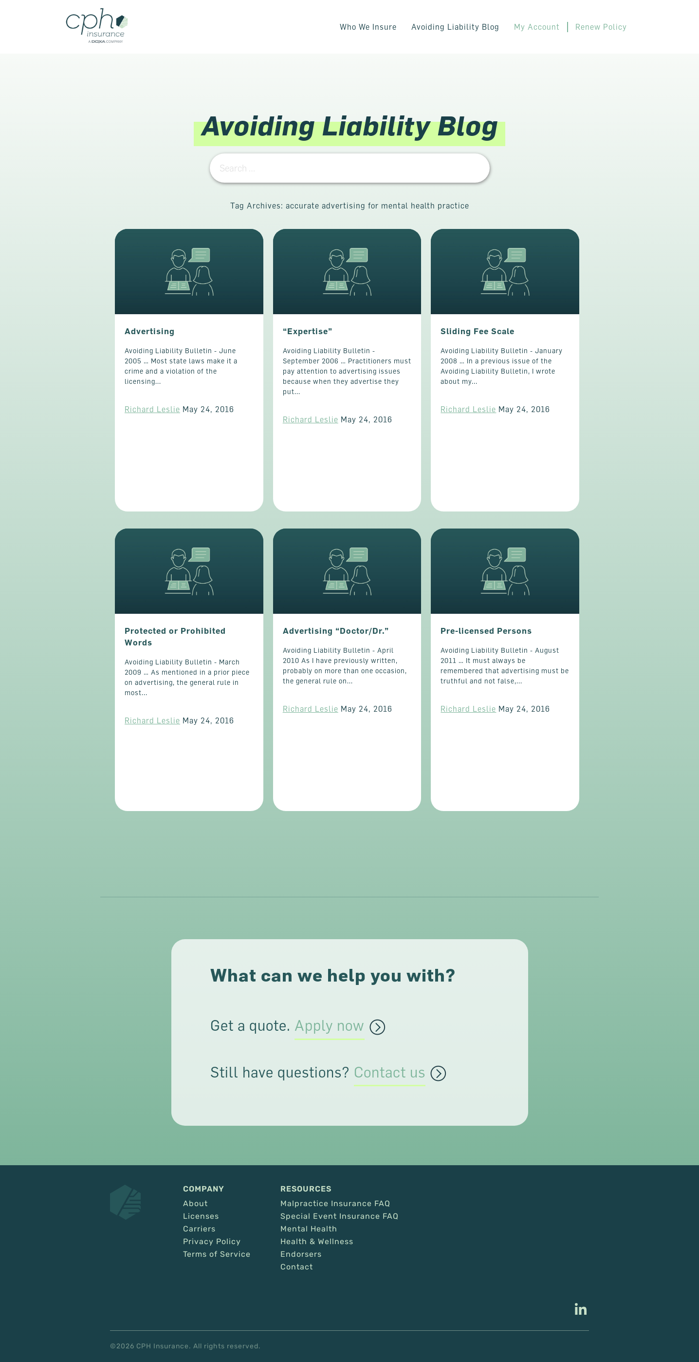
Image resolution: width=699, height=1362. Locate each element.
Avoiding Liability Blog (455, 27)
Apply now (329, 1026)
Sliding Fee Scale (478, 331)
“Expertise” (307, 331)
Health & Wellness (316, 1242)
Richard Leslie (152, 409)
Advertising (150, 331)
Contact (296, 1267)
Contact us (389, 1072)
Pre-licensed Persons (486, 630)
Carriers (199, 1229)
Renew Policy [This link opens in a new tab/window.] (601, 27)
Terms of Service (217, 1254)
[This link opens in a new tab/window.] (580, 1310)
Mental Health (308, 1229)
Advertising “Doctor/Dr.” (336, 630)
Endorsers (301, 1254)
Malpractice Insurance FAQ (335, 1204)
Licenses (201, 1216)
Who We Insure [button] (368, 27)
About (195, 1204)
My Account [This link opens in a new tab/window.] (537, 27)
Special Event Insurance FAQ (339, 1216)
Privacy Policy (212, 1242)
